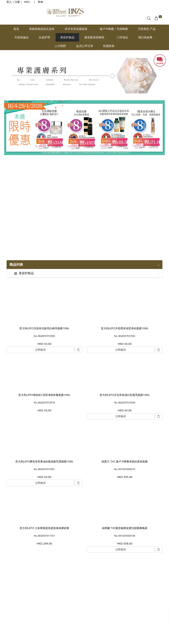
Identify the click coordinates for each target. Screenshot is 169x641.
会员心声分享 (84, 46)
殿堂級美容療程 (95, 37)
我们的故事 (146, 37)
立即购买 (40, 349)
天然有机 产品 (147, 29)
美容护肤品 (67, 37)
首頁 (16, 29)
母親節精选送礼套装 (42, 29)
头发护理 (44, 37)
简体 (41, 2)
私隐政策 (108, 46)
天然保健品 (21, 37)
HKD (27, 2)
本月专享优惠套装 (77, 29)
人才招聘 (60, 46)
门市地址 (122, 37)
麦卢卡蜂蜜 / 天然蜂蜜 (114, 29)
